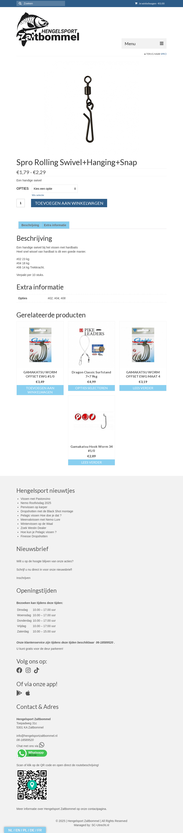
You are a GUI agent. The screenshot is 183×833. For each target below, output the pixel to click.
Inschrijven (23, 578)
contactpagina (97, 809)
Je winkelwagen (149, 3)
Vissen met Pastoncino (35, 498)
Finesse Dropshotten (34, 536)
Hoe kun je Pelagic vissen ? (38, 532)
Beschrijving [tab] (30, 225)
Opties (22, 188)
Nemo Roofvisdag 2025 (36, 503)
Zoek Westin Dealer (33, 528)
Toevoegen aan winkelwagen (69, 203)
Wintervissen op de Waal (37, 523)
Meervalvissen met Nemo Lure (40, 519)
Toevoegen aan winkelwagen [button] (40, 390)
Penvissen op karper (34, 507)
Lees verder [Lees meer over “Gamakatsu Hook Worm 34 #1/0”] (91, 462)
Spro (164, 53)
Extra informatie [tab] (55, 225)
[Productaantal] (20, 203)
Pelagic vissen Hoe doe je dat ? (41, 515)
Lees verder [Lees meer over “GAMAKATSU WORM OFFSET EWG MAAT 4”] (143, 388)
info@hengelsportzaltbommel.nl (36, 735)
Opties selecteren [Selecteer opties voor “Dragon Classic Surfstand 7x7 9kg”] (91, 388)
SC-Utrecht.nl (100, 825)
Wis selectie (38, 195)
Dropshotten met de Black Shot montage (47, 511)
